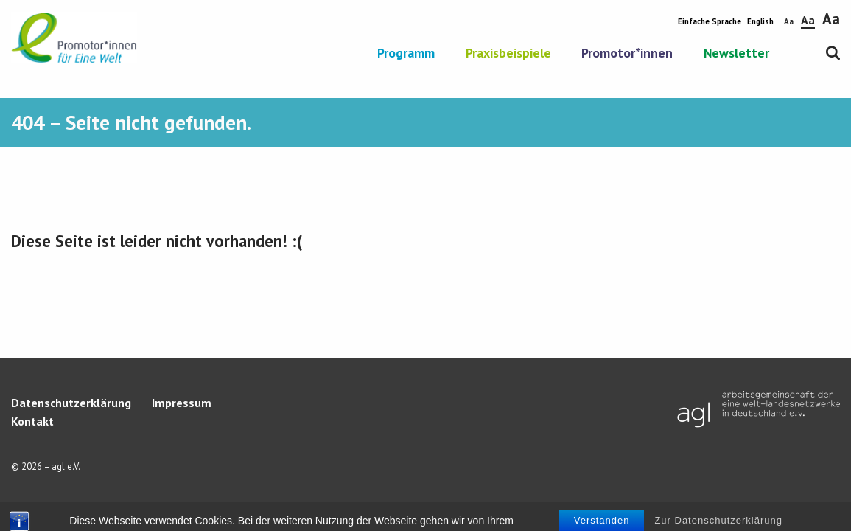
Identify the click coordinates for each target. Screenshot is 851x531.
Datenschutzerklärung (71, 402)
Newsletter (736, 53)
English (760, 21)
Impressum (181, 402)
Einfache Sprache (709, 21)
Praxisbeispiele (508, 53)
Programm (406, 53)
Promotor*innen (627, 53)
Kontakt (32, 421)
